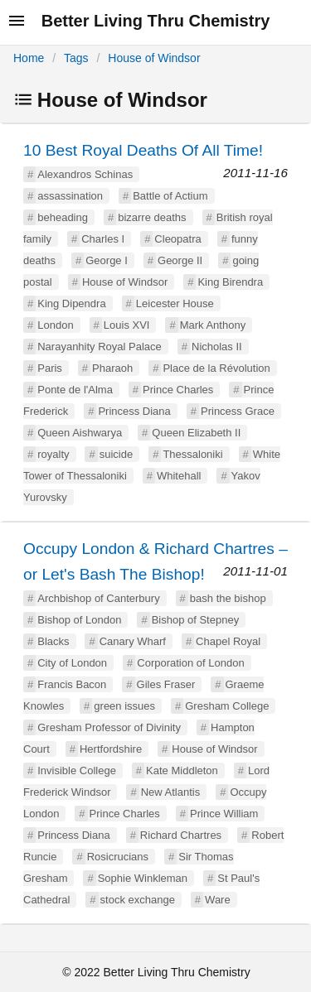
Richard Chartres (180, 835)
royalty (53, 454)
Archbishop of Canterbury (98, 598)
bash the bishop (228, 598)
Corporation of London (190, 663)
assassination (70, 196)
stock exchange (137, 899)
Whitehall (179, 476)
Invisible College (76, 770)
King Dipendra (71, 303)
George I (106, 260)
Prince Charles (178, 389)
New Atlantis (171, 792)
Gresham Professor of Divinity (109, 727)
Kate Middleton (182, 770)
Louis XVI (127, 325)
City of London (72, 663)
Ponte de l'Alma (75, 389)
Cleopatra (177, 239)
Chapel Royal (228, 641)
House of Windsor (154, 58)
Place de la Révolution (216, 368)
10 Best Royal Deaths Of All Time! (143, 150)
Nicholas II (217, 346)
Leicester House (175, 303)
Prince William (224, 813)
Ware (218, 899)
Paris (49, 368)
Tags (76, 58)
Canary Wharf (133, 641)
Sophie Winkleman (142, 878)
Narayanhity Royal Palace (99, 346)
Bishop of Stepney (196, 620)
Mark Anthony (213, 325)
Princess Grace (238, 411)
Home (28, 58)
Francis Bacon (71, 684)
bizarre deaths (152, 217)
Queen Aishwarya (79, 432)
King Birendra (230, 282)
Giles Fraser (166, 684)
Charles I (102, 239)
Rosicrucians (117, 856)
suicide (116, 454)
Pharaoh (112, 368)
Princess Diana (134, 411)
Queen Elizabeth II (196, 432)
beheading (62, 217)
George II (180, 260)
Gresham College (227, 706)
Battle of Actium (170, 196)
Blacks (53, 641)
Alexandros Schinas (85, 174)
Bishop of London (79, 620)
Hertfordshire (111, 749)
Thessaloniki (192, 454)
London (55, 325)
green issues (124, 706)
